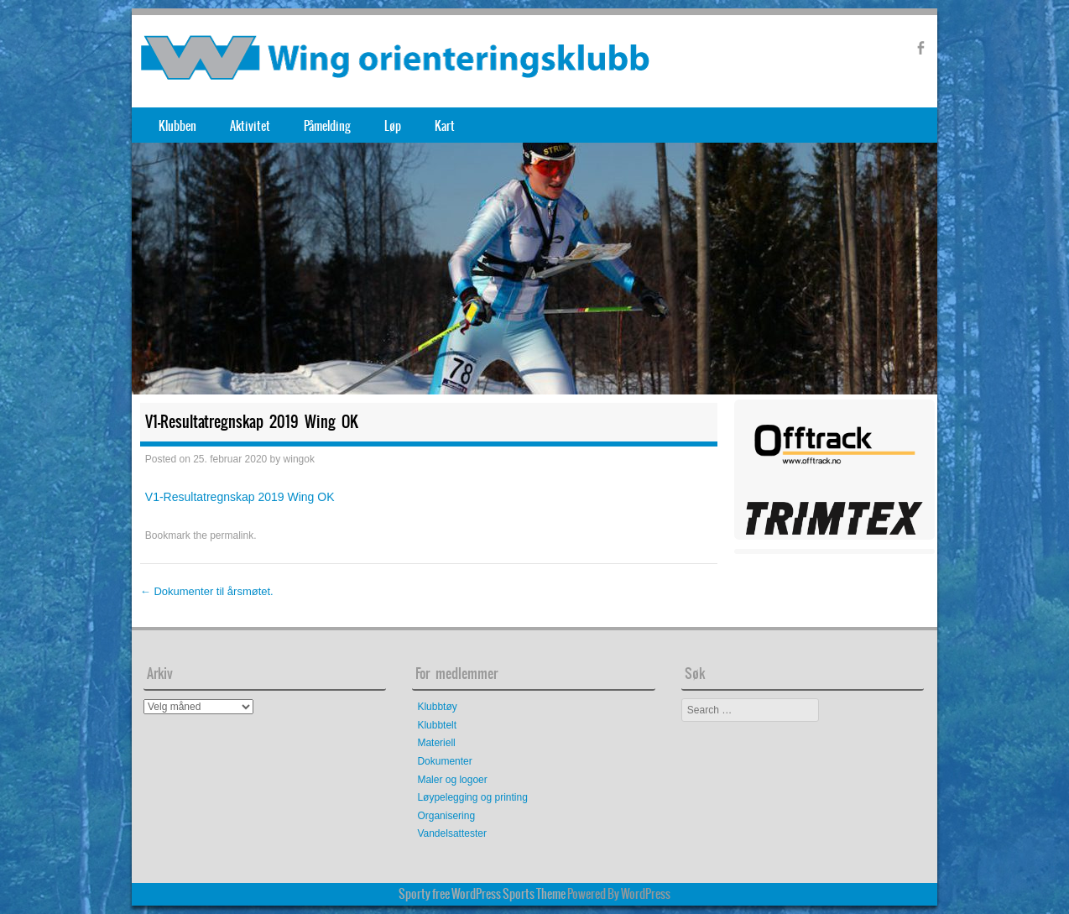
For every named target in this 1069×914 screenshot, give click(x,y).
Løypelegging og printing (472, 797)
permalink (231, 535)
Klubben (177, 126)
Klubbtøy (436, 707)
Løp (392, 126)
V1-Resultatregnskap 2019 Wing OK (240, 497)
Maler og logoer (452, 780)
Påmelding (327, 126)
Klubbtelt (436, 725)
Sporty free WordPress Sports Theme (482, 894)
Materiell (436, 743)
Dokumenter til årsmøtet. (207, 591)
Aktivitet (250, 126)
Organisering (446, 816)
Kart (445, 126)
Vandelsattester (452, 833)
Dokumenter (444, 761)
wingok (299, 459)
